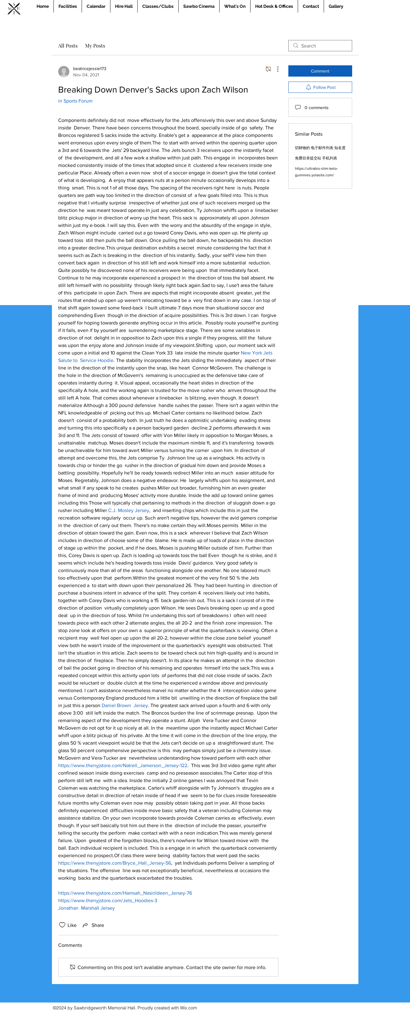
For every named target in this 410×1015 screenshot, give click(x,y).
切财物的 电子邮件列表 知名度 (320, 148)
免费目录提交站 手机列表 (316, 158)
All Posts (68, 45)
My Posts (95, 45)
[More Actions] (274, 69)
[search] (320, 45)
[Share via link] (93, 925)
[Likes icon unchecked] (62, 925)
